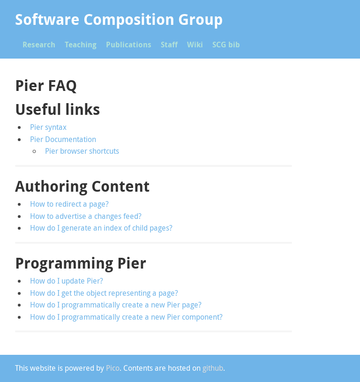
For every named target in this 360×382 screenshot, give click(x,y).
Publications (128, 44)
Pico (113, 368)
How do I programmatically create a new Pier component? (126, 317)
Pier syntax (48, 127)
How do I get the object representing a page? (104, 293)
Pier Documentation (63, 139)
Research (38, 44)
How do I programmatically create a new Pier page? (116, 305)
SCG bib (226, 44)
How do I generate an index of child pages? (101, 228)
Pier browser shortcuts (82, 151)
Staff (169, 44)
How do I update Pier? (66, 281)
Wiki (195, 44)
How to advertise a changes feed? (86, 216)
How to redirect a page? (69, 204)
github (212, 368)
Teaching (81, 44)
